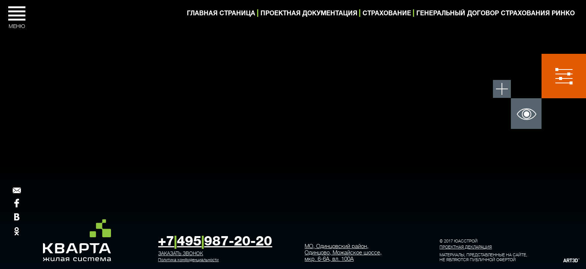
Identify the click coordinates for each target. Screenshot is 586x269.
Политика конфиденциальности (188, 259)
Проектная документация (308, 13)
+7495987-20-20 (215, 242)
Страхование (387, 13)
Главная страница (221, 13)
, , (343, 252)
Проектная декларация (466, 247)
